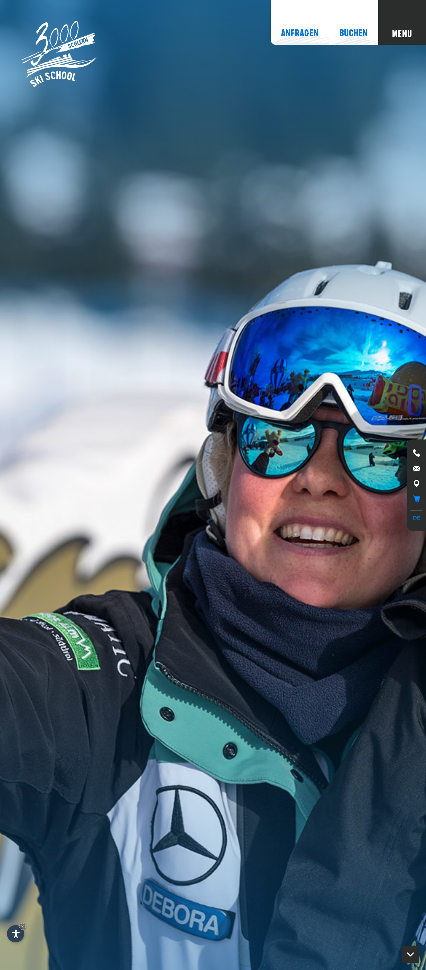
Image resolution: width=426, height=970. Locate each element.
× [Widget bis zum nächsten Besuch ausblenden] (22, 926)
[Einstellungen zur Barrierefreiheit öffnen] (15, 933)
